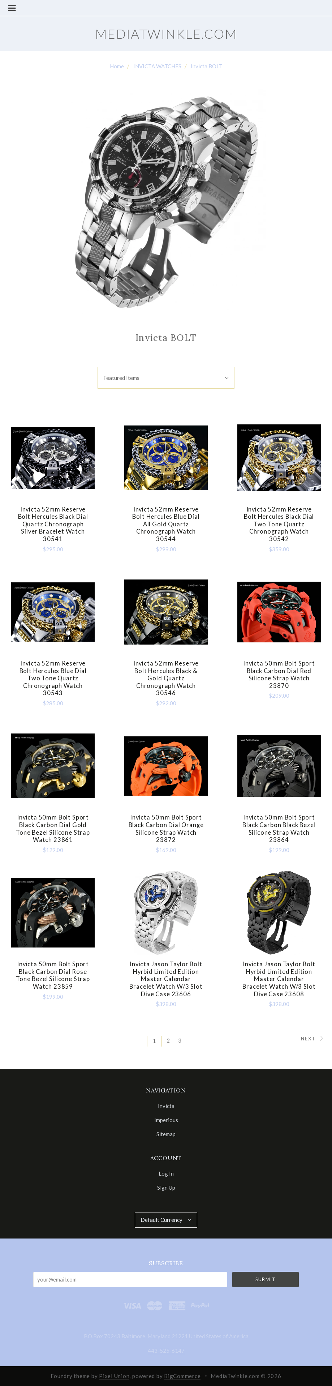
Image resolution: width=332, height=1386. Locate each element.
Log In (166, 1173)
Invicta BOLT (207, 66)
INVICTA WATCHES (157, 66)
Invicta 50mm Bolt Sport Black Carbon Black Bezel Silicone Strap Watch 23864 (278, 828)
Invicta (166, 1106)
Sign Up (166, 1187)
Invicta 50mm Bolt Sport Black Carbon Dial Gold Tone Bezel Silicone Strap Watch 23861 (53, 828)
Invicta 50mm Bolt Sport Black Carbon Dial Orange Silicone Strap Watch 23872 (166, 828)
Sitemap (166, 1134)
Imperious (166, 1120)
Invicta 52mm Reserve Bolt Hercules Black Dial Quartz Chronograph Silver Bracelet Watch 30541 (53, 524)
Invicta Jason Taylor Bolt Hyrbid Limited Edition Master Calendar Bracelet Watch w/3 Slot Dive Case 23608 (278, 979)
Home (117, 66)
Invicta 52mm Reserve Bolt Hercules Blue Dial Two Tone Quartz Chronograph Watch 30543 (53, 678)
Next (313, 1038)
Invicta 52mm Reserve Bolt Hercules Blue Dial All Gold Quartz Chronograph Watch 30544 (165, 524)
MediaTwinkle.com (166, 34)
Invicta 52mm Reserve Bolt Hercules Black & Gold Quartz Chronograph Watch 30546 (166, 678)
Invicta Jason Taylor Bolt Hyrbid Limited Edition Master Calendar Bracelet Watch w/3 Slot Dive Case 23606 (165, 979)
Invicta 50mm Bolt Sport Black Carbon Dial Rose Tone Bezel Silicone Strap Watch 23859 (53, 975)
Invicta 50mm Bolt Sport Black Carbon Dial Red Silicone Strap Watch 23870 (279, 674)
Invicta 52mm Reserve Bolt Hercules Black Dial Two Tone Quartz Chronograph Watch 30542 (279, 524)
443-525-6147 (166, 1350)
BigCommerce (182, 1376)
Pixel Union (114, 1376)
